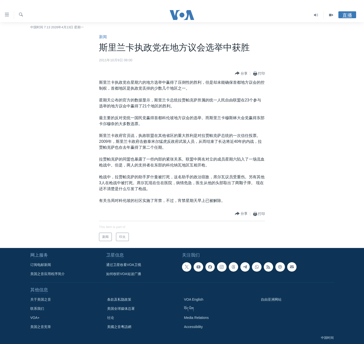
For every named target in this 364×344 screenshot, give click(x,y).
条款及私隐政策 (119, 299)
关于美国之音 (40, 299)
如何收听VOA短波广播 (123, 274)
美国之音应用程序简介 (47, 274)
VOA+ (35, 318)
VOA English (193, 299)
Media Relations (196, 318)
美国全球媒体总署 (121, 309)
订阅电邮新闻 (40, 265)
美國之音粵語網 (119, 327)
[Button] (241, 73)
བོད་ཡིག (189, 309)
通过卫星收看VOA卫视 (123, 265)
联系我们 (37, 309)
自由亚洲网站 (271, 299)
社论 (110, 318)
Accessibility (193, 327)
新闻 (103, 37)
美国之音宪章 (40, 327)
